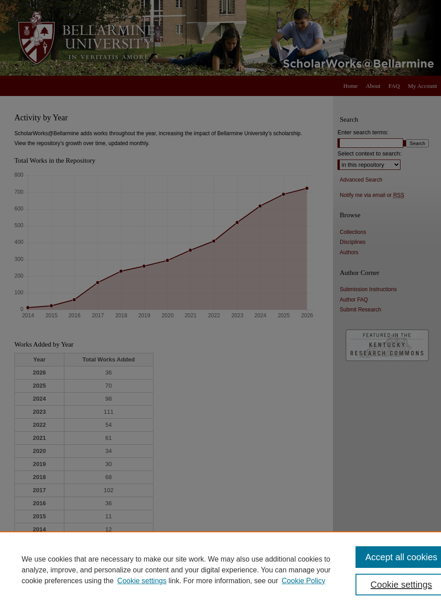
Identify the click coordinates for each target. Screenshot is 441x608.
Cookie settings (141, 581)
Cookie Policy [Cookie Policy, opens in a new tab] (303, 581)
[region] (220, 569)
